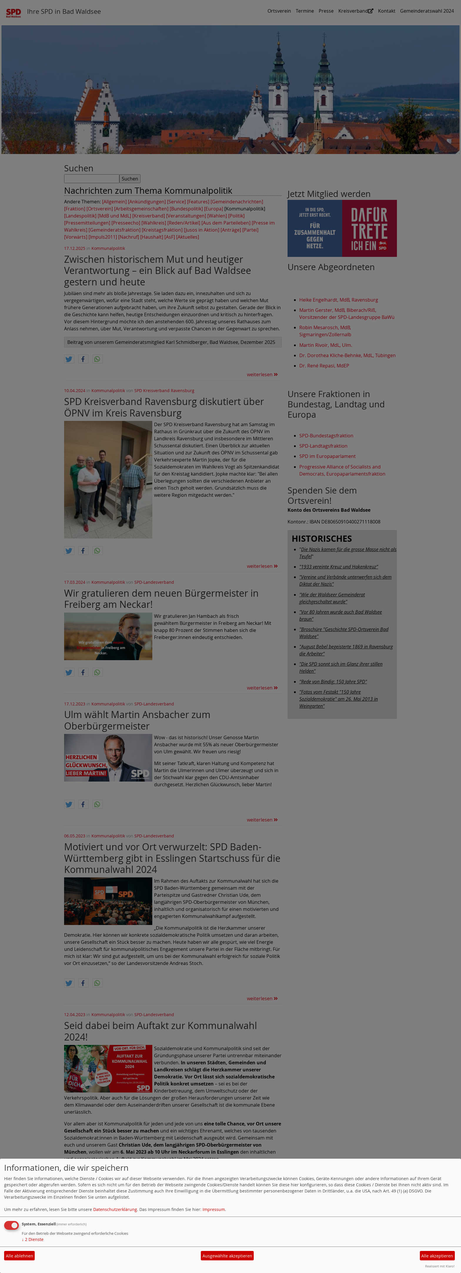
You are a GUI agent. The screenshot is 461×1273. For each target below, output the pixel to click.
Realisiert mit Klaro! (440, 1266)
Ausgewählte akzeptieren (227, 1256)
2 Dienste (33, 1239)
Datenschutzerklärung (115, 1209)
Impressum (214, 1209)
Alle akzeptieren (437, 1256)
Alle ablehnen (19, 1256)
